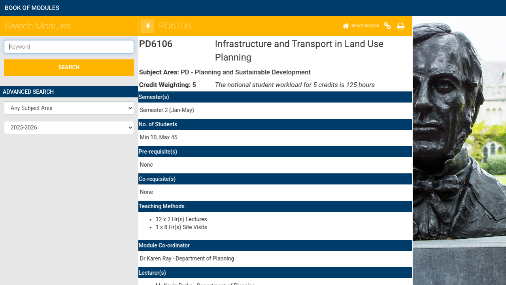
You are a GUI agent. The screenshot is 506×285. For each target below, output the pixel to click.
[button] (69, 108)
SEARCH (69, 67)
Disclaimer (171, 265)
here (178, 222)
